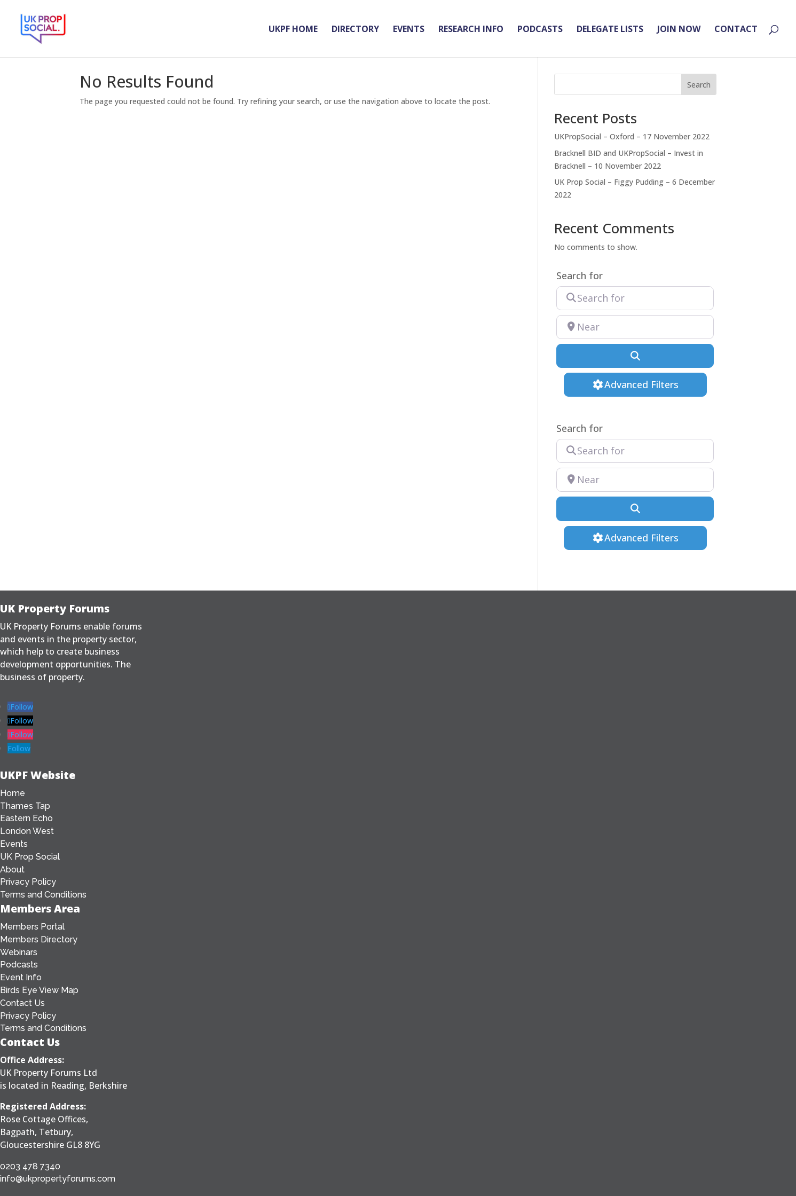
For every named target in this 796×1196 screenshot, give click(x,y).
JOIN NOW (678, 30)
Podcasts (19, 964)
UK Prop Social (30, 857)
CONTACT (736, 30)
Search (699, 85)
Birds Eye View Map (39, 990)
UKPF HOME (293, 30)
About (12, 869)
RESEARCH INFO (470, 30)
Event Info (21, 977)
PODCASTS (540, 30)
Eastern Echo (26, 818)
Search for (579, 276)
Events (14, 844)
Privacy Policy (28, 882)
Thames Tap (25, 806)
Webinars (18, 952)
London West (27, 831)
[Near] (635, 327)
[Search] (635, 356)
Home (12, 793)
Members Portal (32, 927)
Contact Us (22, 1003)
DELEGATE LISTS (610, 30)
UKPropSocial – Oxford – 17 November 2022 (632, 136)
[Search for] (635, 298)
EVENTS (408, 30)
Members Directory (38, 939)
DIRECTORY (355, 30)
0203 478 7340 (30, 1166)
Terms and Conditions (43, 895)
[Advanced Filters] (635, 385)
